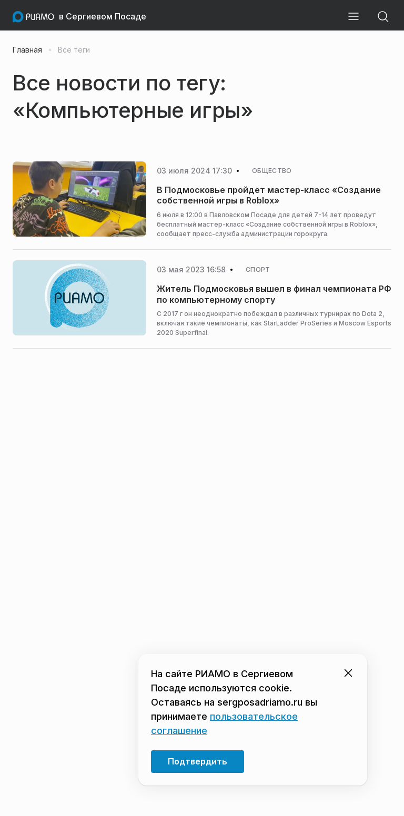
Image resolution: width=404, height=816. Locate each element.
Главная (27, 50)
